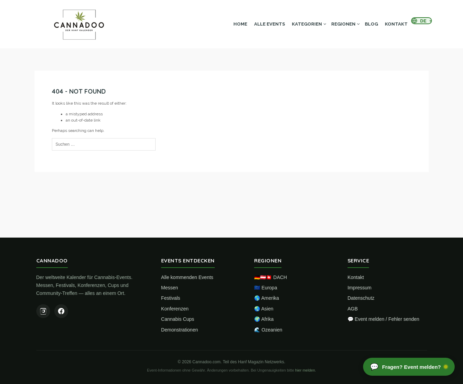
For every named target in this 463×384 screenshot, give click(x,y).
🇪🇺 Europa (265, 287)
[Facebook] (61, 311)
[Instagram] (43, 311)
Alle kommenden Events (187, 277)
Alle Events (269, 24)
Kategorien (307, 24)
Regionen (343, 24)
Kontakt (396, 24)
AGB (353, 308)
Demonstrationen (179, 330)
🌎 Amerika (266, 298)
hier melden (305, 370)
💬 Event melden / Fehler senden (383, 319)
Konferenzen (174, 308)
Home (240, 24)
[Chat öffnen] (409, 367)
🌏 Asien (263, 308)
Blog (371, 24)
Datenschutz (361, 298)
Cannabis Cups (177, 319)
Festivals (170, 298)
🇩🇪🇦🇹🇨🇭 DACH (270, 277)
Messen (169, 287)
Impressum (359, 287)
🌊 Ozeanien (268, 330)
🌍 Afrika (264, 319)
